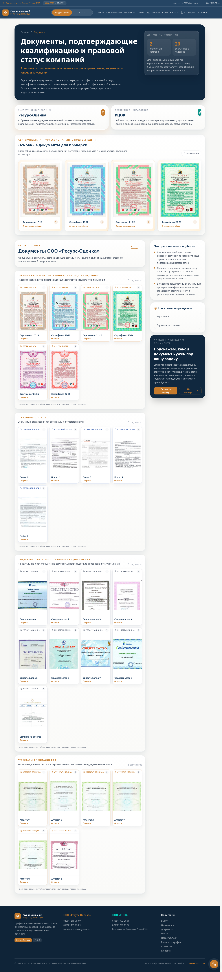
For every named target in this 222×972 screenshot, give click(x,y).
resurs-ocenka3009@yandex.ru (185, 3)
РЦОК (82, 12)
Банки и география (171, 942)
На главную (191, 391)
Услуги (164, 920)
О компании (167, 925)
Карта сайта (163, 316)
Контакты (174, 12)
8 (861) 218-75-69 (72, 920)
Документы (129, 12)
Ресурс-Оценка (62, 12)
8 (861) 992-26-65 (121, 920)
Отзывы (165, 933)
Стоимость (166, 946)
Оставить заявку (166, 391)
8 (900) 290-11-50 (121, 925)
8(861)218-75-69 (213, 3)
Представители (169, 937)
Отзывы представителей (148, 12)
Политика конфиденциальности (157, 963)
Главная (100, 12)
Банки (165, 12)
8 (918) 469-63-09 (72, 925)
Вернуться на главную (168, 325)
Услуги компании (114, 12)
